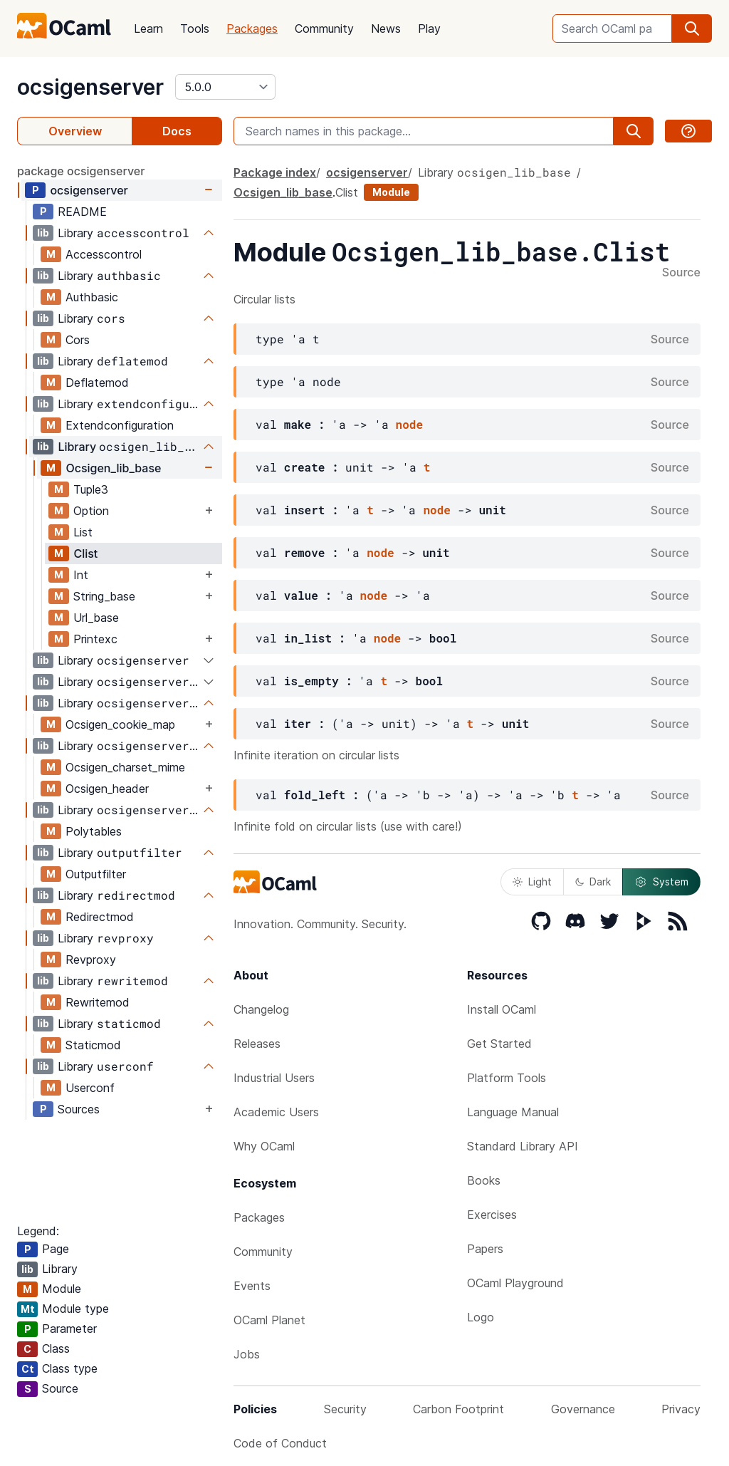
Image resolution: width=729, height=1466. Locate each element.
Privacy (681, 1409)
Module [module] (391, 192)
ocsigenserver (90, 87)
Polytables (93, 831)
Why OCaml (264, 1146)
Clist (85, 553)
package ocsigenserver (81, 171)
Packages (252, 28)
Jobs (247, 1354)
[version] (225, 87)
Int (80, 575)
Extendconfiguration (119, 425)
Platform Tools (506, 1078)
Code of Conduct (280, 1443)
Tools (194, 28)
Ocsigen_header (107, 788)
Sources (79, 1109)
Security (345, 1409)
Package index (275, 172)
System (661, 881)
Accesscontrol (103, 254)
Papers (485, 1249)
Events (252, 1286)
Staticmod (93, 1045)
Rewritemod (97, 1002)
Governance (583, 1409)
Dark (593, 881)
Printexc (95, 639)
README (82, 211)
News (386, 28)
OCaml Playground (515, 1283)
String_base (104, 596)
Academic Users (276, 1112)
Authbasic (91, 297)
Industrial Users (274, 1078)
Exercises (492, 1214)
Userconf (90, 1088)
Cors (77, 340)
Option (91, 511)
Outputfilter (95, 874)
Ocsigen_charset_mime (125, 767)
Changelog (261, 1009)
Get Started (499, 1043)
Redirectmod (99, 917)
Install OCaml (501, 1009)
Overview (75, 131)
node (409, 424)
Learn (148, 28)
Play (429, 28)
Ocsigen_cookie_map (120, 724)
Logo (480, 1317)
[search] (692, 28)
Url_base (96, 617)
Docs (177, 131)
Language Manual (513, 1112)
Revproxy (90, 959)
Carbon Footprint (458, 1409)
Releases (257, 1043)
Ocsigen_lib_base (113, 468)
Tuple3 (90, 489)
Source (681, 272)
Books (483, 1180)
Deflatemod (97, 382)
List (83, 532)
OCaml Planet (269, 1320)
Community (324, 28)
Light (532, 881)
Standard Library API (522, 1146)
